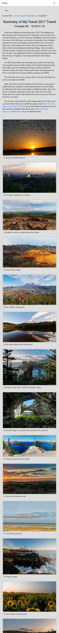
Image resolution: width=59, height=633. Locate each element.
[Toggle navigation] (54, 3)
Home (4, 3)
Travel (22, 16)
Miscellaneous (31, 16)
